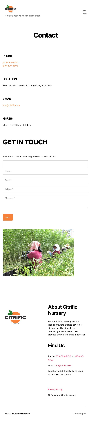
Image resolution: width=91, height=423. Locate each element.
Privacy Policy (55, 392)
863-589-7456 (10, 65)
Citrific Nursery (21, 416)
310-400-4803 (10, 68)
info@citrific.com (11, 107)
